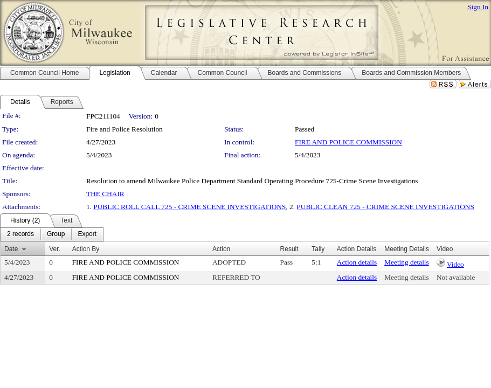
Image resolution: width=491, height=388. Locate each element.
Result (289, 249)
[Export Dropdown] (87, 234)
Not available (456, 277)
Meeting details (406, 262)
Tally (318, 249)
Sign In (477, 7)
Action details (357, 262)
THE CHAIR (105, 194)
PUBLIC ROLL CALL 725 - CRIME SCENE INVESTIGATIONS (189, 207)
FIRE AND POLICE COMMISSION (348, 142)
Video (455, 264)
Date (11, 249)
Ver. (54, 249)
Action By (86, 249)
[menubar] (51, 234)
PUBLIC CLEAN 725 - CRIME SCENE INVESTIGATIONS (385, 207)
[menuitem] (20, 234)
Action (221, 249)
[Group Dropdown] (55, 234)
